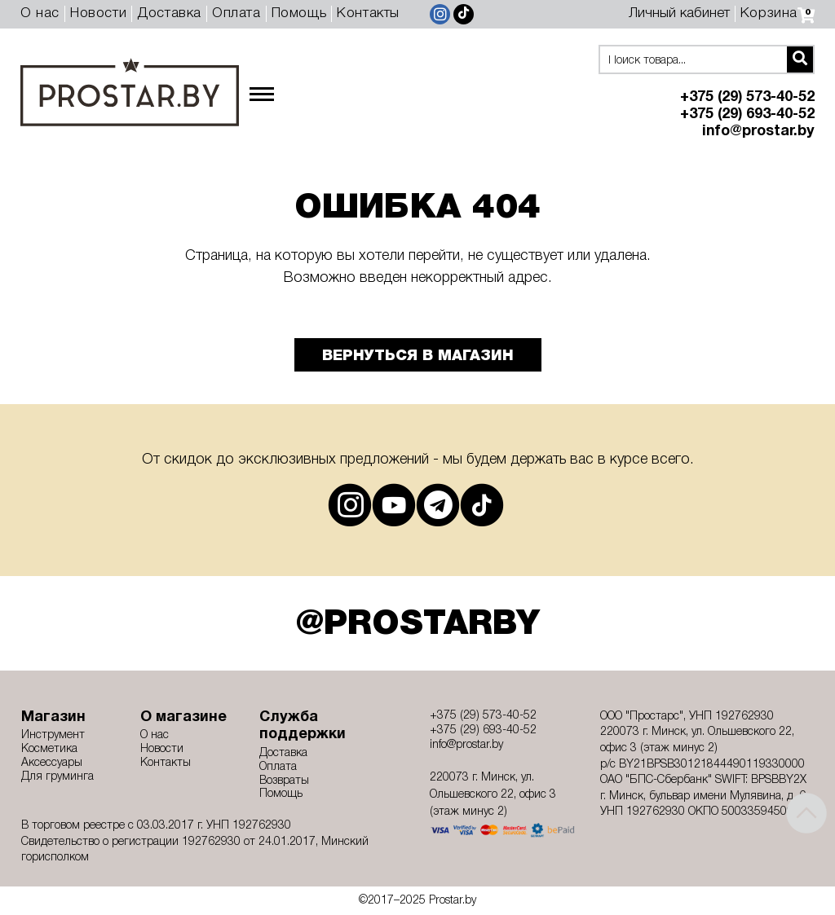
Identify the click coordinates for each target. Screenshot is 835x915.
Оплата (236, 13)
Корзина (777, 13)
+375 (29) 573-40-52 (747, 97)
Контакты (368, 13)
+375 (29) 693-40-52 (747, 114)
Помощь (299, 13)
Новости (98, 13)
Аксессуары (51, 763)
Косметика (49, 749)
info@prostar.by (758, 132)
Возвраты (284, 781)
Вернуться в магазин (418, 356)
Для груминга (57, 777)
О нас (40, 13)
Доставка (169, 13)
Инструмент (53, 735)
